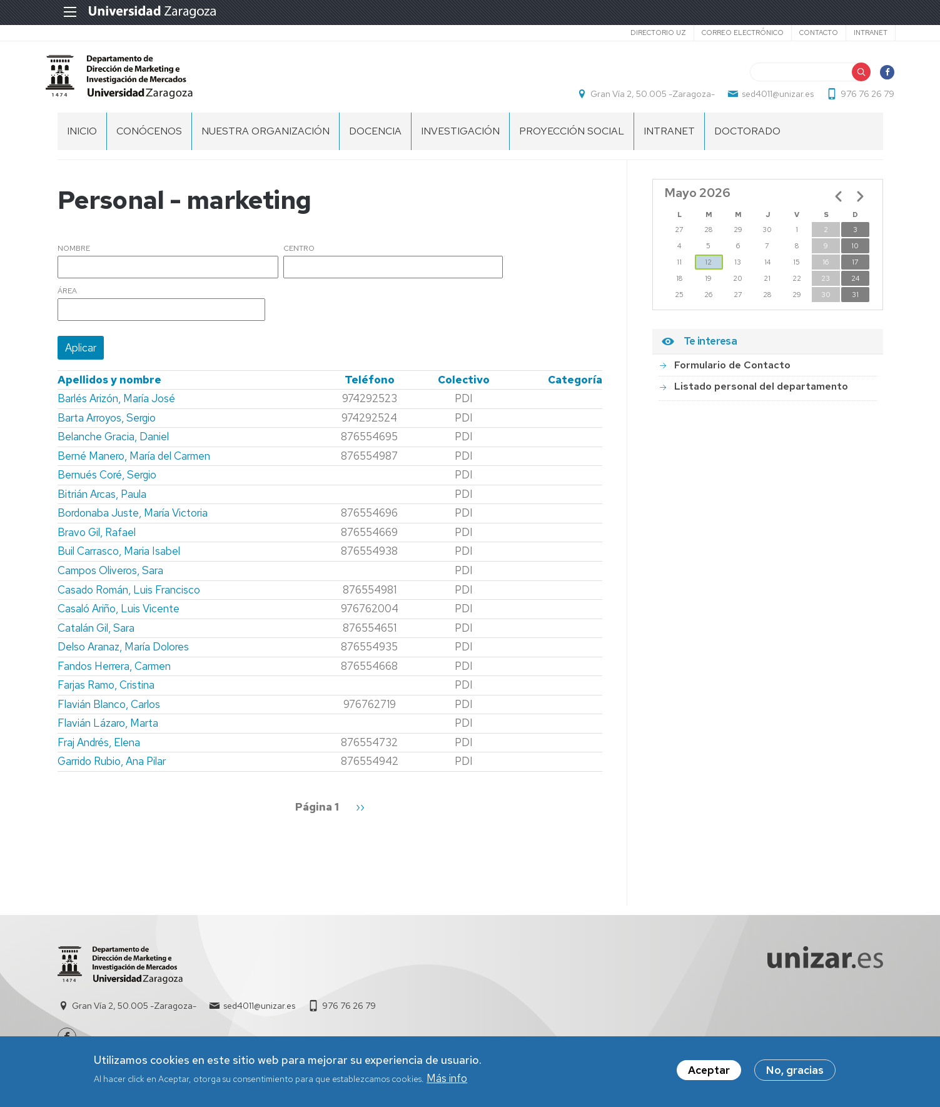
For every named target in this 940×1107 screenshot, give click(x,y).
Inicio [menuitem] (82, 137)
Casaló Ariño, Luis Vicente (118, 615)
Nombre (74, 255)
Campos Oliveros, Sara (110, 577)
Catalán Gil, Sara (96, 635)
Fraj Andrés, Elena (99, 749)
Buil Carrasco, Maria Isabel (119, 558)
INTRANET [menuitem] (669, 137)
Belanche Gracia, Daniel (113, 443)
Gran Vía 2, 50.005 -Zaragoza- (641, 97)
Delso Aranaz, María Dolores (123, 653)
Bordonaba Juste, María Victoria (133, 520)
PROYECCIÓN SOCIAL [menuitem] (571, 137)
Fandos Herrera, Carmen (114, 673)
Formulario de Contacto (732, 371)
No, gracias (795, 1071)
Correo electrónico (730, 32)
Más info (447, 1079)
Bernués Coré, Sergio (107, 481)
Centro (299, 255)
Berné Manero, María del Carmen (134, 463)
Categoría (575, 386)
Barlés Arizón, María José (116, 405)
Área (67, 298)
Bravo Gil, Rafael (97, 539)
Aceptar (709, 1071)
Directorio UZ (646, 32)
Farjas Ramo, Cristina (106, 692)
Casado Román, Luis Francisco (129, 597)
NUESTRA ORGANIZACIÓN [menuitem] (265, 137)
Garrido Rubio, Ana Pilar (112, 769)
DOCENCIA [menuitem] (375, 137)
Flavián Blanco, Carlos (109, 711)
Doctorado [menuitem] (747, 137)
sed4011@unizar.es (766, 97)
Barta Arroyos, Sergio (107, 425)
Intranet (858, 32)
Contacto (806, 32)
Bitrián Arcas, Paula (102, 501)
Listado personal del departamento (761, 393)
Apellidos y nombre (109, 386)
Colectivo (464, 386)
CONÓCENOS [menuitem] (149, 137)
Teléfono (370, 386)
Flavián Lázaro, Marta (108, 730)
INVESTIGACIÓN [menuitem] (460, 137)
